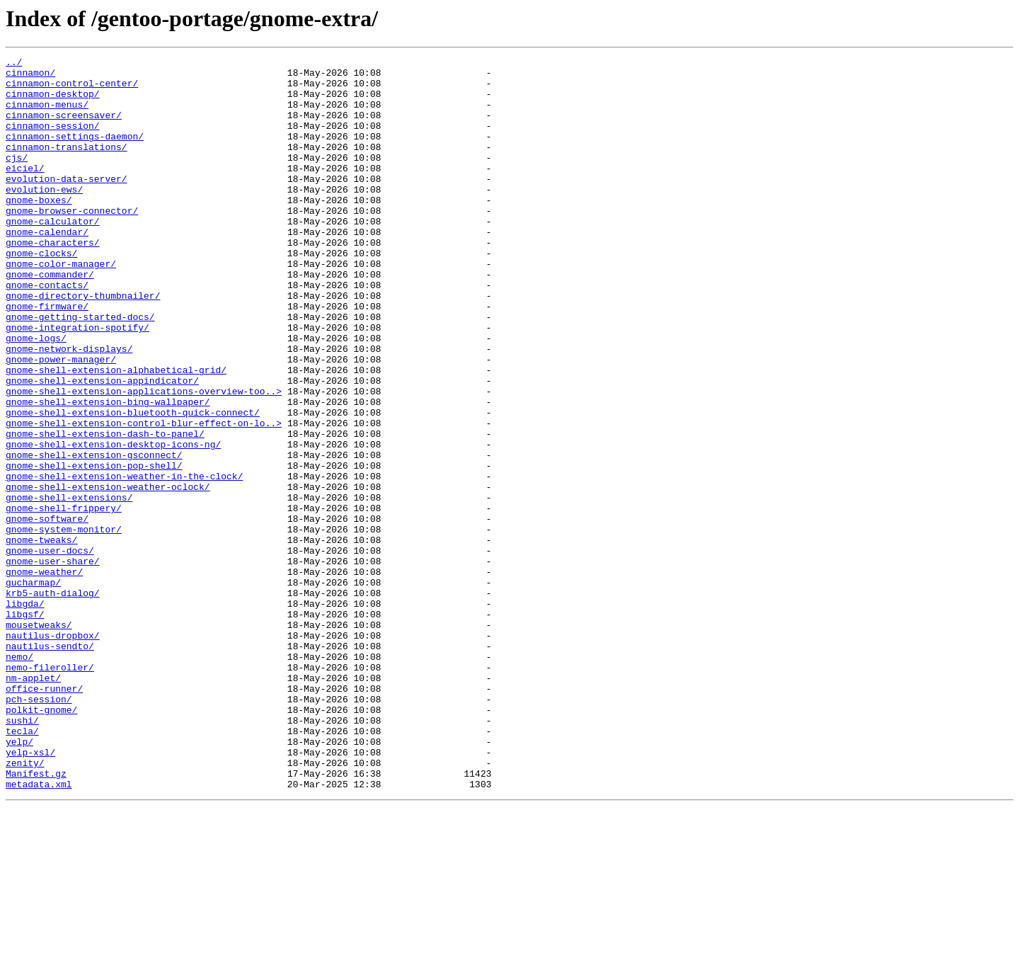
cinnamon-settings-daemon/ (75, 153)
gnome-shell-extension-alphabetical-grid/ (116, 433)
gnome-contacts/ (47, 331)
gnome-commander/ (50, 318)
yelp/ (19, 879)
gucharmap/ (33, 688)
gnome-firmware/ (47, 356)
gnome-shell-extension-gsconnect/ (94, 535)
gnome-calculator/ (53, 255)
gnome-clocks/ (41, 293)
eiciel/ (25, 191)
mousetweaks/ (39, 739)
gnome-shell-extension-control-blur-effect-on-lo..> (144, 497)
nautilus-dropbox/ (53, 752)
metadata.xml (39, 930)
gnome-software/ (47, 611)
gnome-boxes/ (39, 229)
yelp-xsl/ (30, 892)
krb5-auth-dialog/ (53, 701)
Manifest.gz (36, 917)
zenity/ (25, 904)
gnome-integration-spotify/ (77, 382)
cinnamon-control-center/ (72, 89)
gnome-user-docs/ (50, 650)
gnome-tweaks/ (41, 637)
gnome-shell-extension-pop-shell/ (94, 548)
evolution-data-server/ (66, 204)
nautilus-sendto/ (50, 764)
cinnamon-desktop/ (53, 102)
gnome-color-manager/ (61, 305)
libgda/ (25, 713)
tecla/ (22, 866)
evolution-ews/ (44, 216)
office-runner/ (44, 815)
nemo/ (19, 777)
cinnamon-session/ (53, 140)
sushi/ (22, 854)
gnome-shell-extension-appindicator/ (102, 446)
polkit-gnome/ (41, 841)
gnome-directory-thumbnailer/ (83, 344)
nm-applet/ (33, 803)
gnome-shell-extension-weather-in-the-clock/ (124, 560)
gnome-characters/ (53, 280)
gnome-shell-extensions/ (69, 586)
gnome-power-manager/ (61, 420)
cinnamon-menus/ (47, 114)
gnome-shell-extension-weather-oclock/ (108, 573)
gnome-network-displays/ (69, 407)
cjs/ (17, 178)
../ (14, 63)
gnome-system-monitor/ (64, 624)
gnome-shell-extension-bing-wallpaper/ (108, 471)
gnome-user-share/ (53, 662)
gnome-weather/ (44, 675)
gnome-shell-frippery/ (64, 599)
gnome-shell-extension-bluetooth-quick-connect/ (133, 484)
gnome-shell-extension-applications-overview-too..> (144, 458)
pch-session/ (39, 828)
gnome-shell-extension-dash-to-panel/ (105, 509)
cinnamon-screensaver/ (64, 127)
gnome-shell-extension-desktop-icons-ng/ (113, 522)
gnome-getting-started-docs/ (80, 369)
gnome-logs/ (36, 395)
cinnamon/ (30, 76)
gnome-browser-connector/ (72, 242)
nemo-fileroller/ (50, 790)
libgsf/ (25, 726)
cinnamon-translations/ (66, 165)
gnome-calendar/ (47, 267)
